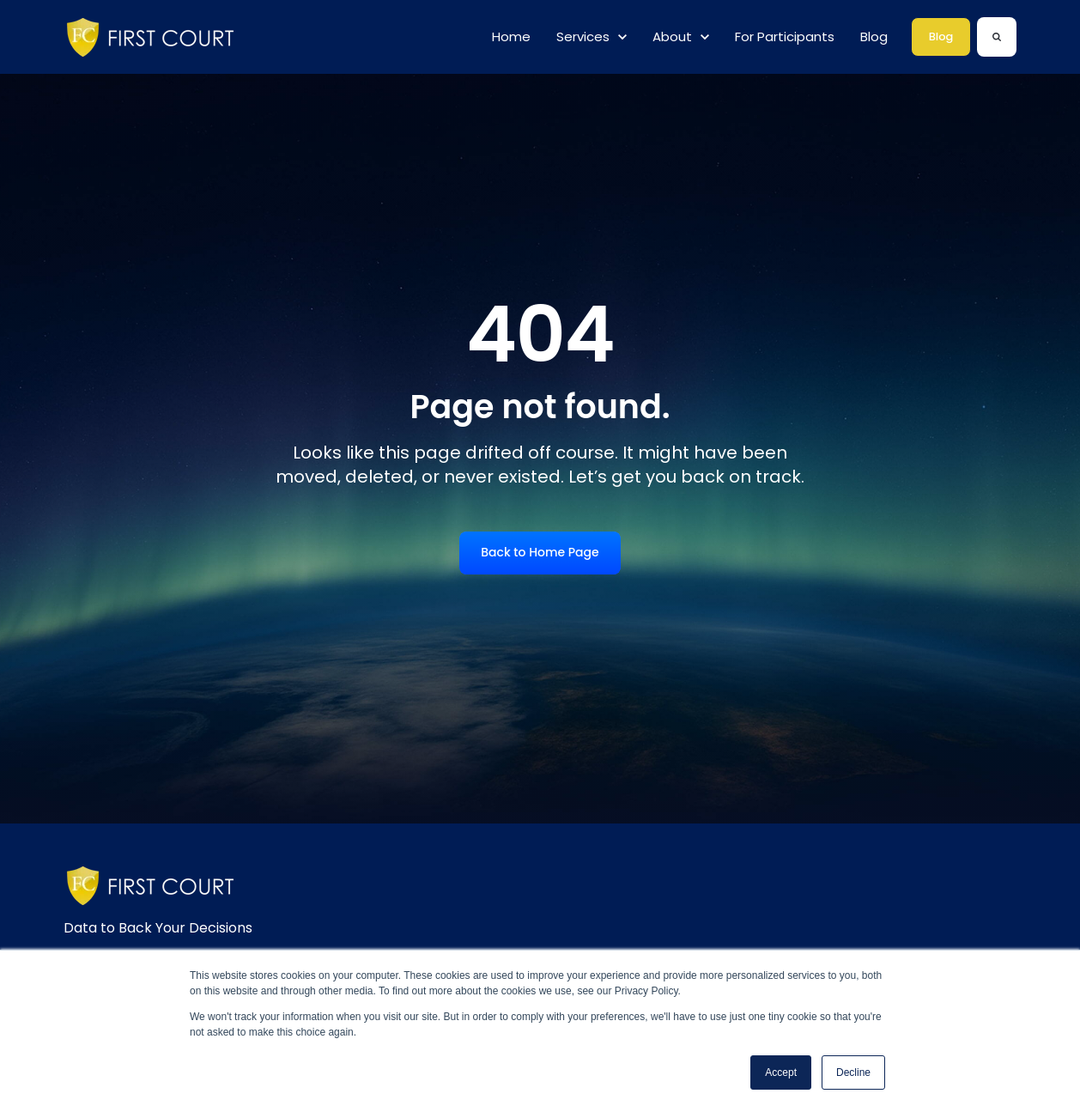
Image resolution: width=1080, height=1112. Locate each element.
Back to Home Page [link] (539, 552)
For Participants (784, 36)
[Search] (996, 37)
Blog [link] (941, 36)
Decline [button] (853, 1072)
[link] (155, 36)
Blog (874, 36)
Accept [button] (781, 1072)
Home (511, 36)
